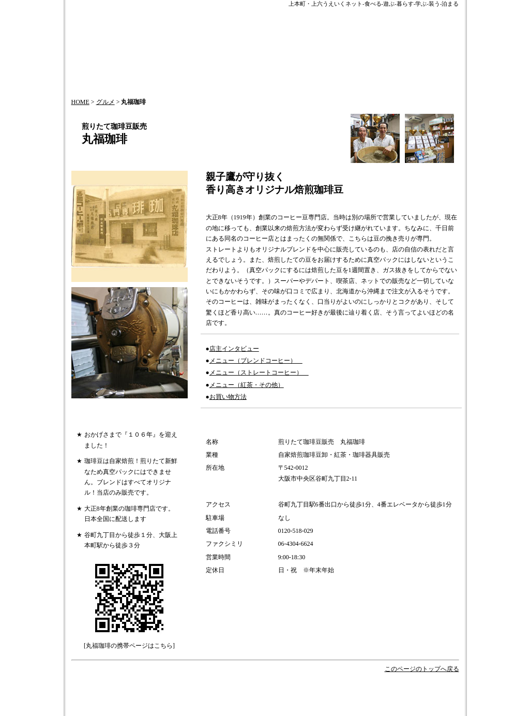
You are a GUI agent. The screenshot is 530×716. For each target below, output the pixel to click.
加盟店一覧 (220, 710)
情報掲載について (237, 700)
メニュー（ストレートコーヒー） (259, 372)
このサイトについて (347, 700)
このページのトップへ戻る (422, 669)
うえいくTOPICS (181, 689)
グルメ (105, 102)
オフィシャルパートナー (381, 689)
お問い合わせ (183, 700)
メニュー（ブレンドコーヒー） (255, 360)
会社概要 (142, 700)
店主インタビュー (234, 348)
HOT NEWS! (231, 689)
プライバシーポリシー (162, 710)
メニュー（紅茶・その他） (246, 385)
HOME (80, 102)
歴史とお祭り (317, 689)
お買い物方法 (228, 396)
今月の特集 (273, 689)
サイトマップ (290, 700)
